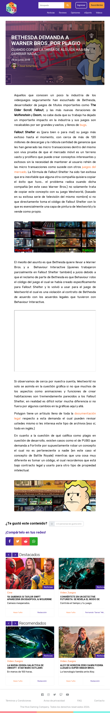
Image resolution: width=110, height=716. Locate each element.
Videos (99, 13)
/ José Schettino (24, 66)
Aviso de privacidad (54, 700)
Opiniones (75, 13)
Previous (9, 555)
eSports (88, 13)
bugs (83, 125)
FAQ (79, 700)
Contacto (99, 700)
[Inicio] (11, 8)
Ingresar (81, 5)
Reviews (63, 13)
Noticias (51, 13)
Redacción (42, 612)
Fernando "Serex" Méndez (96, 612)
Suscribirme (97, 5)
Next (15, 555)
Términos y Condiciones (18, 700)
